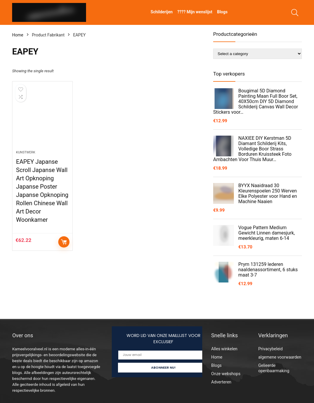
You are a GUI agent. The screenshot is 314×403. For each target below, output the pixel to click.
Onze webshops (225, 373)
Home (17, 35)
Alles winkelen (224, 348)
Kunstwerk (25, 152)
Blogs (222, 11)
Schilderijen (161, 11)
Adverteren (221, 382)
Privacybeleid (270, 348)
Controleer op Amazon (63, 241)
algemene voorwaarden (279, 357)
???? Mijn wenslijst (194, 11)
